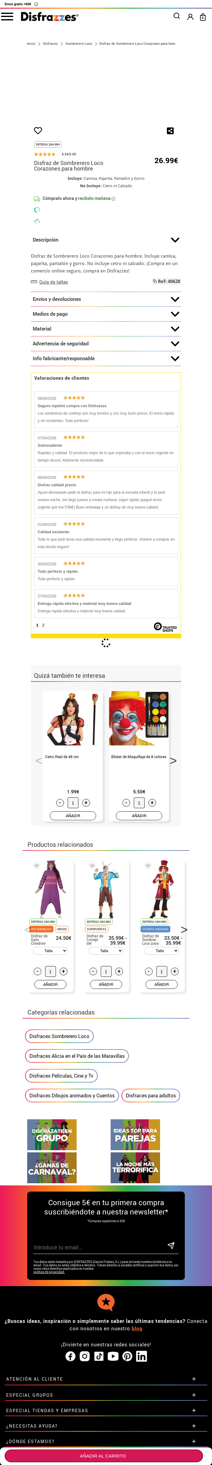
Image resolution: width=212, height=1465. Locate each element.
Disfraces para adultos (151, 1131)
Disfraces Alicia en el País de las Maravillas (77, 1092)
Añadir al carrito (103, 1456)
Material (106, 365)
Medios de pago (106, 350)
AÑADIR (73, 852)
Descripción (106, 276)
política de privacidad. (49, 1308)
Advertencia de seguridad (106, 380)
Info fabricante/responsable (106, 395)
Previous (37, 795)
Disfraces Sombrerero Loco (59, 1072)
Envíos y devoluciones (106, 336)
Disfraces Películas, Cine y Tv (61, 1111)
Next (171, 795)
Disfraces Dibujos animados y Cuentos (72, 1131)
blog (137, 1364)
